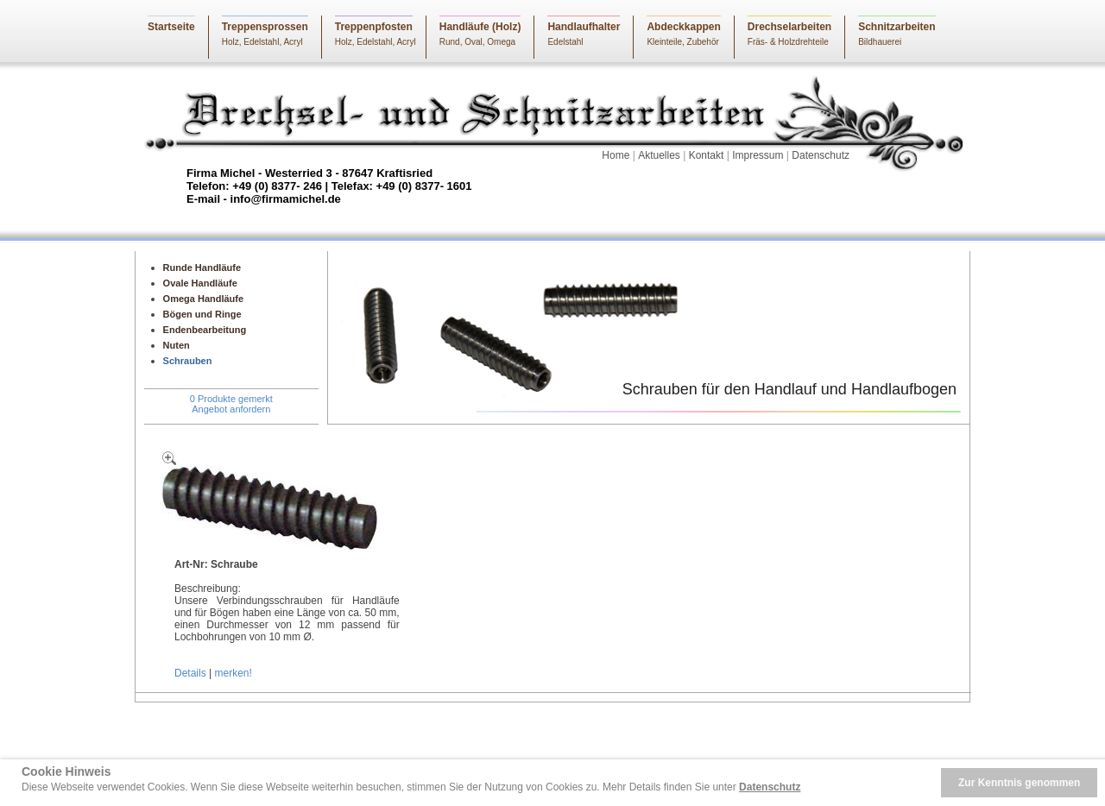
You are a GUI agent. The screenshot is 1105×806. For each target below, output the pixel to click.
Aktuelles (659, 155)
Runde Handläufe (202, 267)
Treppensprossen (265, 27)
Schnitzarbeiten (896, 27)
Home (615, 155)
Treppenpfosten (374, 27)
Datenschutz (820, 155)
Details (190, 673)
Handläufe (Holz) (480, 27)
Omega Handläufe (203, 298)
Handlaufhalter (583, 27)
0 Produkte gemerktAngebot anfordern (231, 404)
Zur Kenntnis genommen (1019, 783)
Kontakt (706, 155)
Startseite (171, 27)
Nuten (176, 345)
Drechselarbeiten (789, 27)
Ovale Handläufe (200, 283)
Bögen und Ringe (202, 314)
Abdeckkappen (683, 27)
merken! (232, 673)
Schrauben (187, 361)
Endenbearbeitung (205, 329)
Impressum (757, 155)
